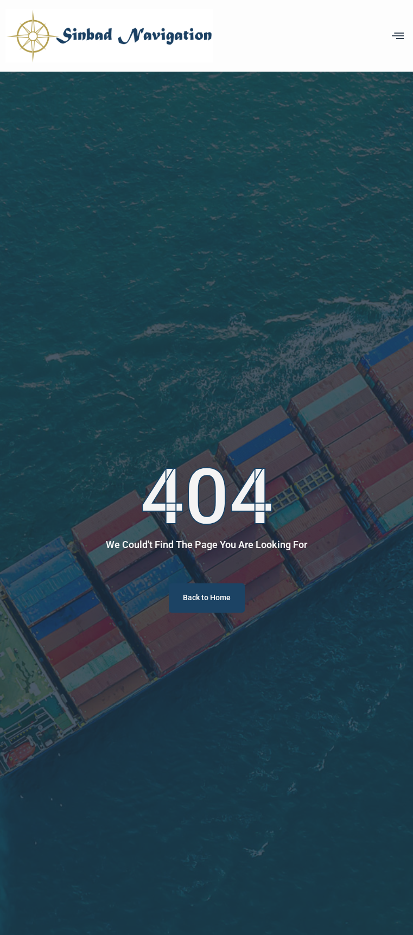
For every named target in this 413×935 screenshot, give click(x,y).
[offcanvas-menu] (398, 35)
